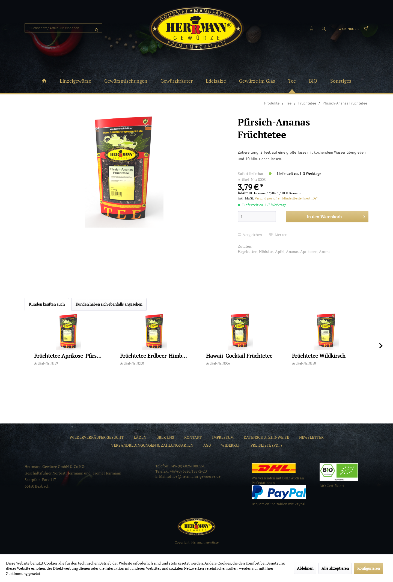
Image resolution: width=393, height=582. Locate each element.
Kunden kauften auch (47, 304)
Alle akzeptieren (335, 568)
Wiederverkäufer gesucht (97, 437)
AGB (207, 445)
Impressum (223, 437)
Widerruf (230, 445)
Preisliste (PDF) (266, 445)
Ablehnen (305, 568)
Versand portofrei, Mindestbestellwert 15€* (286, 198)
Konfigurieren (368, 568)
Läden (140, 437)
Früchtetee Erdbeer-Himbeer (154, 356)
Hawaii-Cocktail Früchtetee (239, 356)
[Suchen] (96, 27)
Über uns (165, 437)
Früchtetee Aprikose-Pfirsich (68, 356)
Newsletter (311, 437)
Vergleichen (250, 234)
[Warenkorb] (352, 28)
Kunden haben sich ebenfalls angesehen (109, 304)
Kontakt (193, 437)
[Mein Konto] (323, 28)
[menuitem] (63, 27)
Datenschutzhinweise (266, 437)
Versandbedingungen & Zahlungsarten (152, 445)
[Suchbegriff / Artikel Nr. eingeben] (63, 27)
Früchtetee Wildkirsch (319, 356)
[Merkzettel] (311, 28)
